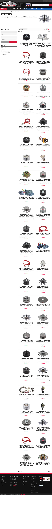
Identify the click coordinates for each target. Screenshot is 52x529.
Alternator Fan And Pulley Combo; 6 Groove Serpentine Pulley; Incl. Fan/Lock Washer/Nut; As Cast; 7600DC (43, 324)
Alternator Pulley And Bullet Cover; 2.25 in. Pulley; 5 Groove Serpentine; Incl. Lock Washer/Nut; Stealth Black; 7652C (42, 447)
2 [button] (48, 471)
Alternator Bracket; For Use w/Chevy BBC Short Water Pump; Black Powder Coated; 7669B (43, 396)
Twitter (41, 485)
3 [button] (49, 471)
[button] (46, 471)
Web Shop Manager (23, 494)
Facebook (40, 485)
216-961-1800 (14, 485)
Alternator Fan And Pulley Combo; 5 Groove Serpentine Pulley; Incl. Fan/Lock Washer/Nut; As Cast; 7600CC (43, 360)
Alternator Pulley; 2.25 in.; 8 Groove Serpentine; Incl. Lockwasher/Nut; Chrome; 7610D (26, 412)
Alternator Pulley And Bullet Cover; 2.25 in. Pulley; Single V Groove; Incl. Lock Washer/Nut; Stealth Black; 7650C (26, 360)
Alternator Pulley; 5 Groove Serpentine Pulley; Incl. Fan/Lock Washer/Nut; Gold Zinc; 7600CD (42, 463)
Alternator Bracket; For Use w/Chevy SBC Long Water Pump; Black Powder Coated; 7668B (43, 412)
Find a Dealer (26, 291)
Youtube (42, 485)
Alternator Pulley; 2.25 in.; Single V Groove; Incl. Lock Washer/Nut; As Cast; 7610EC (26, 428)
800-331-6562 (15, 486)
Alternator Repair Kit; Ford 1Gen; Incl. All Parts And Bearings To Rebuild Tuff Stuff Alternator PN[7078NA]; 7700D (26, 396)
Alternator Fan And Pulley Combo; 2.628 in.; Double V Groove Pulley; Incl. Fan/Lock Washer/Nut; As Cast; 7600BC (26, 464)
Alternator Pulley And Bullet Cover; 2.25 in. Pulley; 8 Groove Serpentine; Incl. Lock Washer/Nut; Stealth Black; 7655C (26, 288)
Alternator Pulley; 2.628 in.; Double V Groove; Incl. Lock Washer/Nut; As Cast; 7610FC (26, 305)
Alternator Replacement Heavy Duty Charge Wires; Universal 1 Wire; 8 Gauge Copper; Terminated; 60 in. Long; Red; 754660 (26, 447)
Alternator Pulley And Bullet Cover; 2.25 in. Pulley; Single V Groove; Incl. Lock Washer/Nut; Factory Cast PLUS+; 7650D (26, 342)
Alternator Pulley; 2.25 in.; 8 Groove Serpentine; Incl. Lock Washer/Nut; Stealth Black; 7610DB (26, 377)
